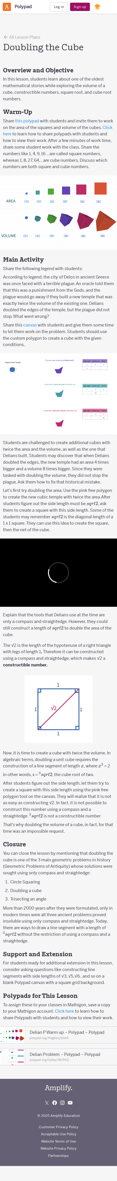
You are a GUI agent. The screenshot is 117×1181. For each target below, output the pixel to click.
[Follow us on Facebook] (54, 1103)
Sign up (80, 7)
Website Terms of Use (58, 1141)
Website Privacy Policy (58, 1148)
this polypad (27, 121)
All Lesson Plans (21, 37)
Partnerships (58, 1155)
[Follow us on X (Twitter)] (47, 1103)
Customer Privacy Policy (58, 1127)
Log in (59, 7)
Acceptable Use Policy (58, 1134)
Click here (64, 1011)
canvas (30, 325)
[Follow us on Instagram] (62, 1103)
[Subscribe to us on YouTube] (70, 1103)
